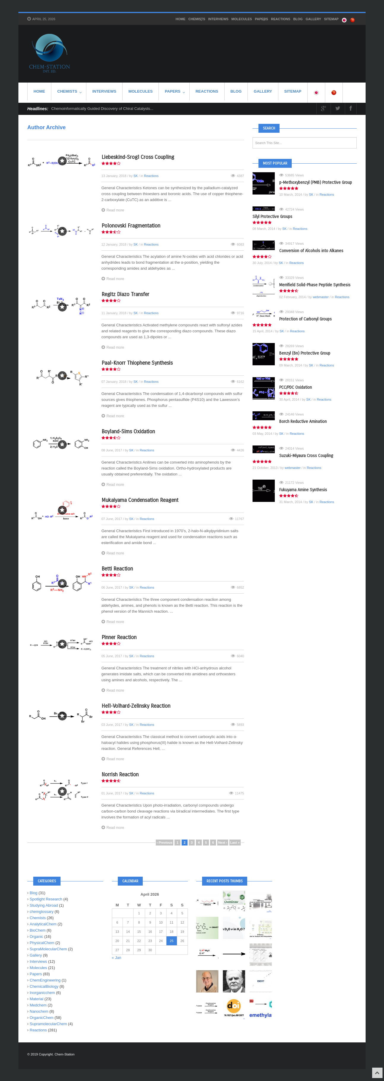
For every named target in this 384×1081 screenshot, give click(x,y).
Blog (298, 19)
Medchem (38, 1005)
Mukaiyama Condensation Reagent (139, 500)
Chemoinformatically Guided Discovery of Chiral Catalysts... (102, 108)
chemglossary (41, 911)
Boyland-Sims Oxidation (128, 431)
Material (36, 999)
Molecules (241, 19)
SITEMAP (331, 19)
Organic (36, 936)
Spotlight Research (46, 899)
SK (136, 176)
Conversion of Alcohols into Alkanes (311, 250)
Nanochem (39, 1011)
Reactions (280, 19)
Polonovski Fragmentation (130, 225)
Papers (261, 19)
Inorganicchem (42, 992)
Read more (112, 210)
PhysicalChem (42, 943)
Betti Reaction (117, 568)
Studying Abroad (44, 905)
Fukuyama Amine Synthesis (303, 489)
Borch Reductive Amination (303, 421)
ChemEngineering (45, 980)
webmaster (321, 297)
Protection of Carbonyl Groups (305, 319)
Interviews (218, 19)
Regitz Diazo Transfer (125, 294)
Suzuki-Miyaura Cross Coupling (306, 455)
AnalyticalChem (43, 924)
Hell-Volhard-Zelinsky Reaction (135, 706)
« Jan (116, 957)
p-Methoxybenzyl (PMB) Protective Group (315, 182)
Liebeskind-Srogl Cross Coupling (137, 157)
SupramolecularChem (48, 1024)
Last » (235, 842)
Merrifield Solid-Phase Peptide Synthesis (314, 284)
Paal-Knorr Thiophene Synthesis (137, 363)
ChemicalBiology (44, 986)
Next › (222, 842)
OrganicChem (41, 1017)
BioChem (37, 930)
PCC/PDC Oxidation (295, 387)
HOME (180, 19)
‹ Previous (164, 842)
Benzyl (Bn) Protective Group (304, 353)
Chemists (196, 19)
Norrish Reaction (120, 774)
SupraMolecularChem (48, 949)
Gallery (313, 19)
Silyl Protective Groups (272, 216)
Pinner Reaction (119, 637)
